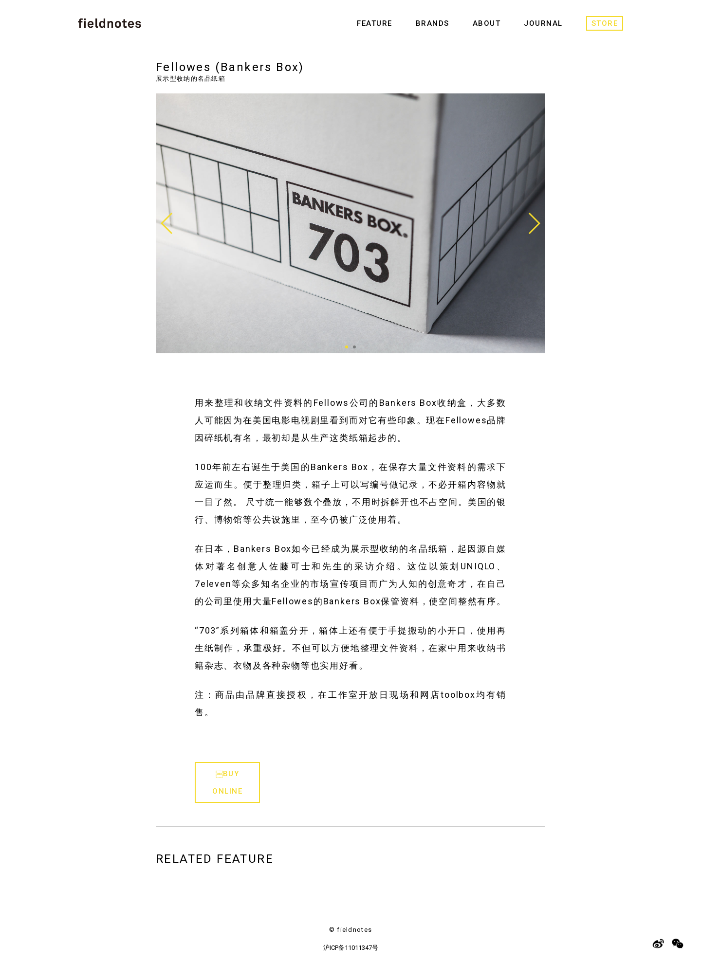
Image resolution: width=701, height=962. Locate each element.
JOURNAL (543, 23)
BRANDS (432, 23)
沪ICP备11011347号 (350, 947)
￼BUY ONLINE (227, 782)
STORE (604, 23)
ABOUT (487, 23)
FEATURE (374, 23)
